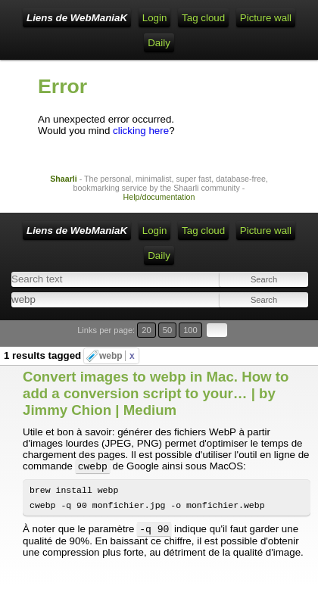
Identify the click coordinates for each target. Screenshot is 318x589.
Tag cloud (203, 17)
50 (167, 330)
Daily (159, 42)
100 (190, 330)
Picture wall (266, 17)
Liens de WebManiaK (76, 17)
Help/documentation (159, 196)
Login (154, 17)
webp (117, 356)
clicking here (141, 130)
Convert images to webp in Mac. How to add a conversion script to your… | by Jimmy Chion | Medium (155, 393)
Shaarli (63, 178)
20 (146, 330)
